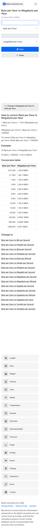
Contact (32, 505)
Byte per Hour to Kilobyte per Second (18, 267)
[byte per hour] (20, 22)
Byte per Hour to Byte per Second (16, 249)
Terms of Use (21, 505)
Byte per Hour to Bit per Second (15, 240)
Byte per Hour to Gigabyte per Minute (18, 295)
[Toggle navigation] (36, 4)
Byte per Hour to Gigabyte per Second (18, 290)
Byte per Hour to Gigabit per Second (17, 286)
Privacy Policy (7, 505)
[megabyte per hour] (20, 36)
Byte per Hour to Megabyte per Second (18, 276)
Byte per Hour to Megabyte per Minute (18, 281)
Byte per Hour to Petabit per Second (17, 244)
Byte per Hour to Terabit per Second (17, 304)
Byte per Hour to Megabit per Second (18, 272)
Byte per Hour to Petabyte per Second (18, 254)
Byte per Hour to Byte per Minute (16, 258)
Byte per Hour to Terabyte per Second (18, 309)
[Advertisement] (20, 80)
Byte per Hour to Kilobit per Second (17, 263)
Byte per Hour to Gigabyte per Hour (17, 299)
